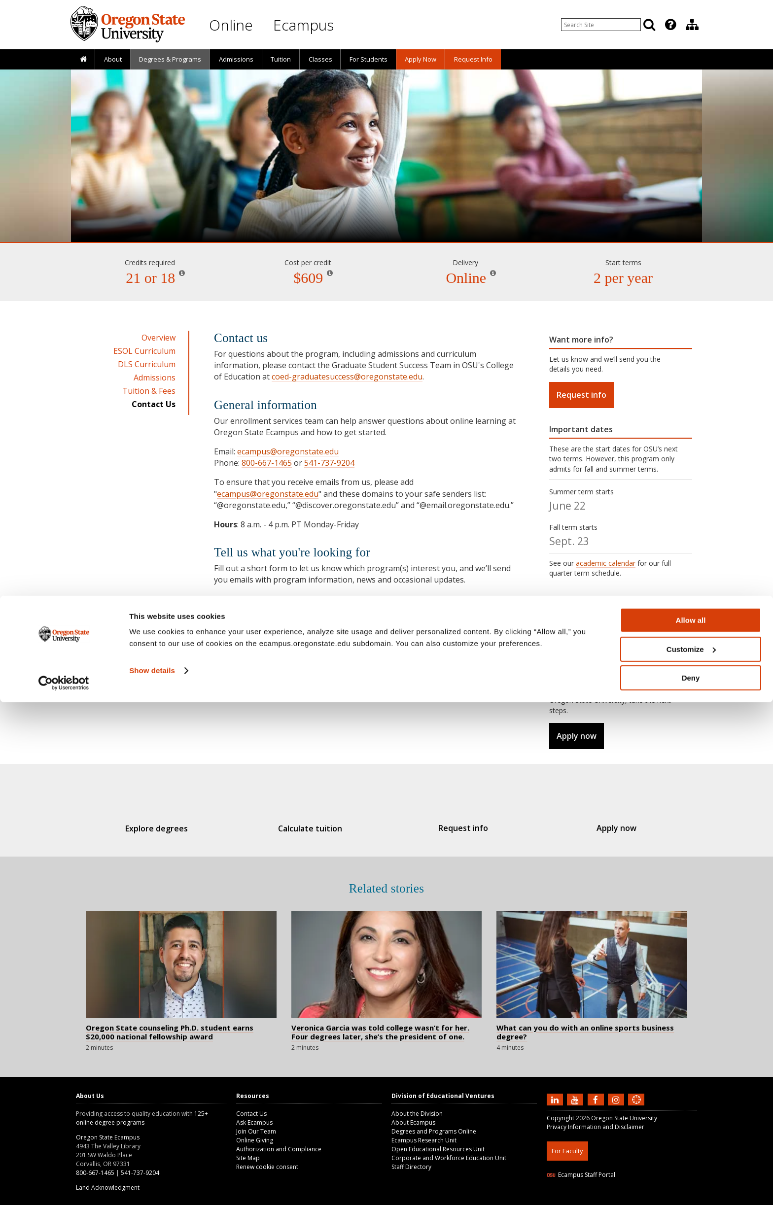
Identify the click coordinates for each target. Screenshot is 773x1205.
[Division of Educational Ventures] (692, 24)
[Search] (649, 24)
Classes (320, 59)
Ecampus (303, 25)
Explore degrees (173, 828)
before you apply (636, 690)
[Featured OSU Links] (670, 24)
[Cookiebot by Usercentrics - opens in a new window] (64, 1185)
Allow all (691, 1123)
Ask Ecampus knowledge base (366, 662)
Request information (261, 610)
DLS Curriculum (147, 364)
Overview (158, 338)
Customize (691, 1152)
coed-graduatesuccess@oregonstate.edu (347, 376)
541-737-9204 (329, 462)
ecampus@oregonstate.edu (288, 451)
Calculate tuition (315, 828)
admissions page (576, 631)
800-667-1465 (267, 462)
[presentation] (669, 24)
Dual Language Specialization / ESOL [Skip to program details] (386, 214)
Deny (691, 1180)
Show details (152, 1173)
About (113, 59)
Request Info (473, 59)
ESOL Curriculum (144, 351)
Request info (581, 394)
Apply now (577, 735)
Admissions (236, 59)
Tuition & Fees (149, 391)
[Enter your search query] (601, 24)
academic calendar (605, 563)
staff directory (479, 673)
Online (231, 25)
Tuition (281, 59)
